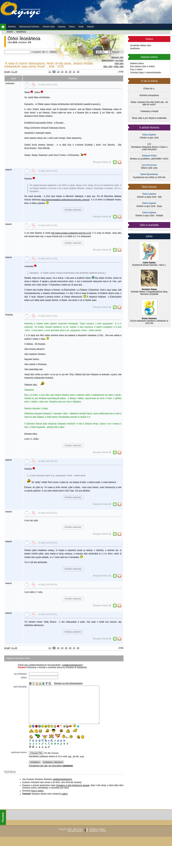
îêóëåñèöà (21, 32)
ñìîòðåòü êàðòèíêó (72, 210)
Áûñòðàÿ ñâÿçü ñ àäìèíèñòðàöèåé (145, 72)
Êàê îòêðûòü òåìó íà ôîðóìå (142, 66)
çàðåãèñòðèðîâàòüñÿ (62, 787)
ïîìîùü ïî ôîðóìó (37, 798)
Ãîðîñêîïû (12, 27)
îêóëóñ (10, 32)
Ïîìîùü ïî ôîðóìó (136, 69)
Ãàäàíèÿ (62, 27)
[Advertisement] (64, 13)
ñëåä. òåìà (119, 66)
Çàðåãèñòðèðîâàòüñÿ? (72, 665)
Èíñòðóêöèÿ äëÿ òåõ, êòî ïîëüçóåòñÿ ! (51, 773)
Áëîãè (81, 27)
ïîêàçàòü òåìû (117, 57)
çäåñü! (65, 801)
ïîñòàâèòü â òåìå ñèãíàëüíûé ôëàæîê (73, 793)
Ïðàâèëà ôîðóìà (137, 63)
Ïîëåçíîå (90, 27)
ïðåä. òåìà (107, 66)
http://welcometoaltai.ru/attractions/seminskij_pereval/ (65, 200)
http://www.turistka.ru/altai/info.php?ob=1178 (71, 233)
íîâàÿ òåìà (119, 63)
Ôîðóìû (72, 27)
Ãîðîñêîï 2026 (49, 27)
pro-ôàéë (119, 60)
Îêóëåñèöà (135, 48)
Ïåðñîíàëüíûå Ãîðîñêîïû (29, 27)
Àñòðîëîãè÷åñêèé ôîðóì (140, 45)
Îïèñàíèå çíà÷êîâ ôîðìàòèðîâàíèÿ (68, 683)
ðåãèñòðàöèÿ (107, 60)
